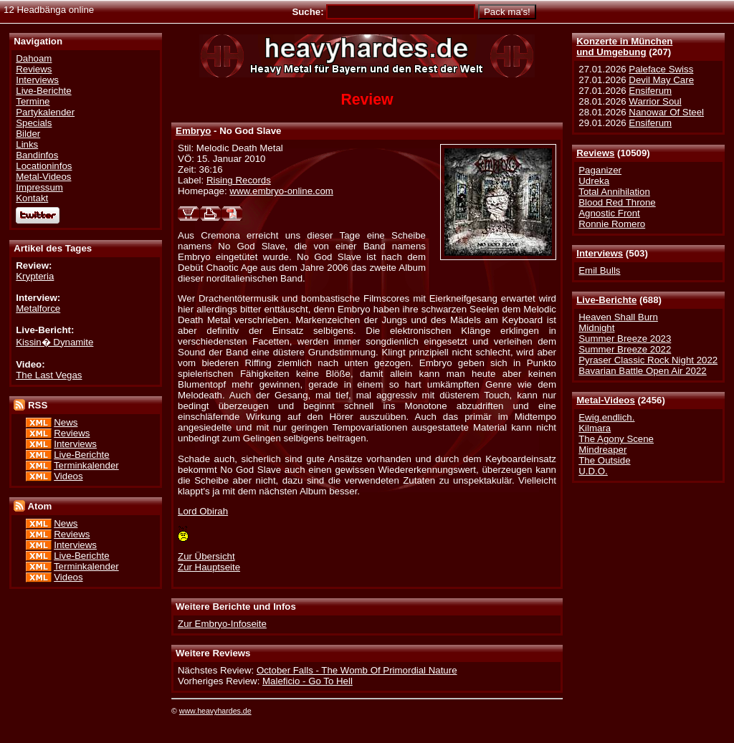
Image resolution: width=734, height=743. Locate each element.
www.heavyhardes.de (215, 710)
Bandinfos (37, 155)
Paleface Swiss (661, 69)
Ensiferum (650, 90)
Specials (34, 123)
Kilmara (594, 428)
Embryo (193, 130)
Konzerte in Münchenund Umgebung (624, 46)
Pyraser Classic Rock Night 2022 (648, 360)
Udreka (593, 181)
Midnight (596, 327)
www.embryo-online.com (281, 191)
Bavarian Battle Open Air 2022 (642, 370)
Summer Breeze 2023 (624, 338)
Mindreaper (602, 449)
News (65, 422)
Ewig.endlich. (606, 417)
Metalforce (38, 308)
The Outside (604, 460)
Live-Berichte (606, 299)
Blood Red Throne (616, 202)
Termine (32, 101)
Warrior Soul (655, 101)
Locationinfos (44, 165)
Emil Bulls (599, 270)
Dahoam (34, 58)
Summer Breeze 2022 (624, 349)
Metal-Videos (605, 400)
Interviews (599, 253)
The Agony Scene (616, 438)
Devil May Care (661, 80)
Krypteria (35, 276)
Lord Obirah (203, 511)
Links (27, 144)
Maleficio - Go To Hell (307, 681)
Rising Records (238, 180)
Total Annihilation (614, 191)
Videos (68, 476)
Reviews (595, 153)
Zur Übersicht (206, 556)
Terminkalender (86, 465)
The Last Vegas (49, 375)
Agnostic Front (609, 213)
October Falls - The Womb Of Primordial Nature (357, 670)
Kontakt (32, 198)
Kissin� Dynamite (54, 342)
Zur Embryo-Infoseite (222, 623)
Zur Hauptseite (209, 567)
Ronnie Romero (611, 224)
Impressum (39, 187)
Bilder (28, 133)
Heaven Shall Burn (618, 317)
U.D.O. (593, 471)
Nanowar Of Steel (666, 112)
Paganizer (599, 170)
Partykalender (45, 112)
